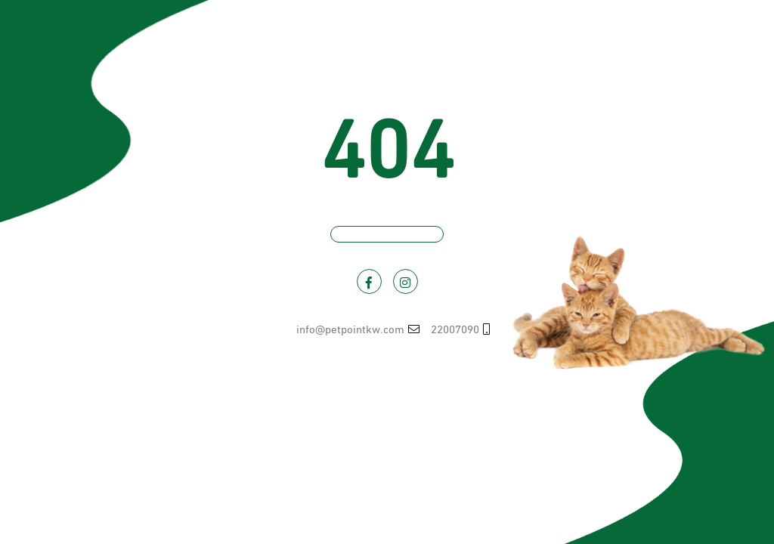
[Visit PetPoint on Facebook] (369, 281)
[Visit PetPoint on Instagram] (405, 281)
